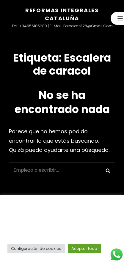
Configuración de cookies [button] (36, 248)
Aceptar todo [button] (84, 248)
